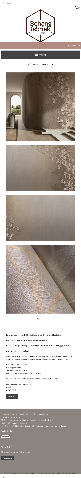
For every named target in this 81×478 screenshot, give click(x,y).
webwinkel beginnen (48, 473)
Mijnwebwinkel (71, 473)
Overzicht (12, 396)
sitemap (32, 473)
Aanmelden (7, 458)
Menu (40, 54)
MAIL (61, 346)
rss (38, 473)
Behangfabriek (74, 45)
